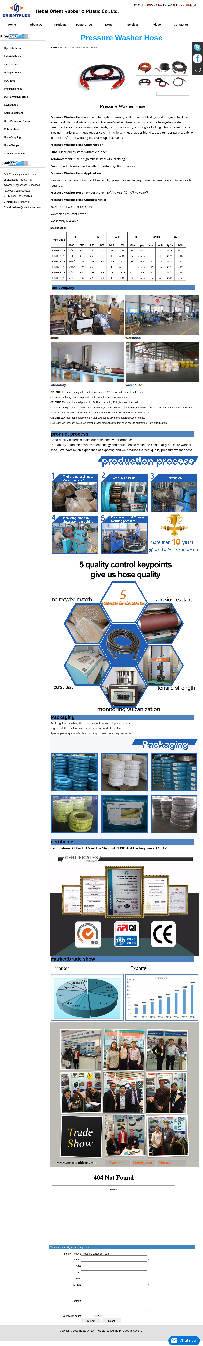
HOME (53, 47)
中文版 (192, 5)
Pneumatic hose (13, 88)
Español (154, 5)
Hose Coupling (12, 137)
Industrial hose (12, 56)
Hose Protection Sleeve (17, 121)
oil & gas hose (12, 64)
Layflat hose (11, 105)
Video (157, 24)
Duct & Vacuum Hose (16, 97)
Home (12, 24)
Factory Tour (84, 24)
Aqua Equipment (13, 113)
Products (60, 24)
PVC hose (9, 80)
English (142, 5)
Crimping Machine (14, 153)
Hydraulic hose (12, 48)
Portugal (180, 5)
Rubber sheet (11, 129)
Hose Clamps (11, 145)
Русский (167, 5)
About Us (36, 24)
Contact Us (181, 24)
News (108, 24)
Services (133, 24)
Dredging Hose (12, 72)
